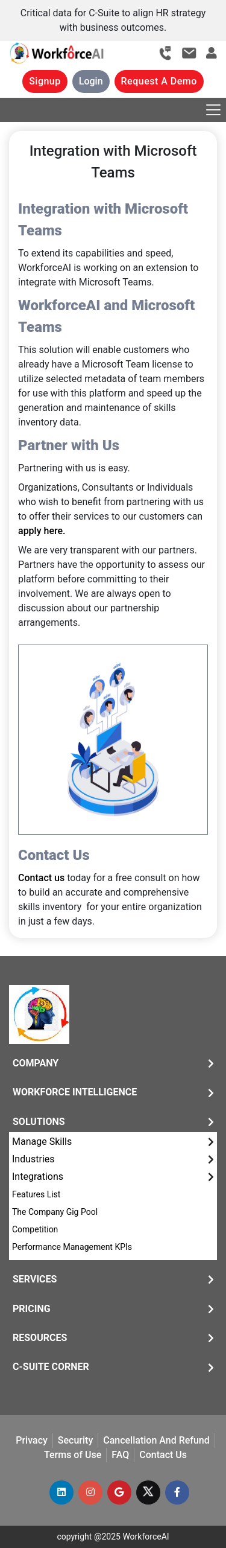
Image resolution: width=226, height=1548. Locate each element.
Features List (36, 1194)
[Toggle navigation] (213, 110)
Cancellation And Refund (156, 1440)
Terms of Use (72, 1454)
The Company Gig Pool (55, 1212)
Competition (35, 1229)
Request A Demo (159, 81)
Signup (45, 81)
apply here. (41, 531)
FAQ (120, 1454)
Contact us (41, 878)
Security (75, 1440)
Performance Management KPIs (72, 1247)
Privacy (32, 1440)
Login (91, 81)
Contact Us (163, 1454)
